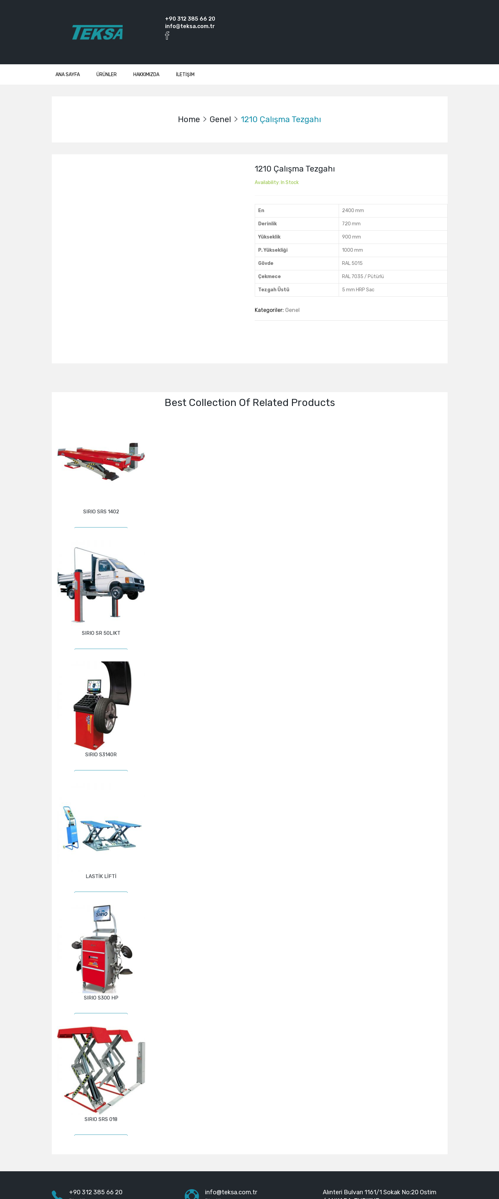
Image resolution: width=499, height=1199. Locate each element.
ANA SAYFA (67, 74)
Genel (220, 119)
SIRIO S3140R (101, 737)
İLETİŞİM (185, 74)
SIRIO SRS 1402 (101, 509)
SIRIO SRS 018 (101, 1078)
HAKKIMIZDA (146, 74)
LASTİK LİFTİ (101, 850)
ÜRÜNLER (106, 74)
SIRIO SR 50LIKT (101, 623)
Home (189, 119)
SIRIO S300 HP (101, 964)
